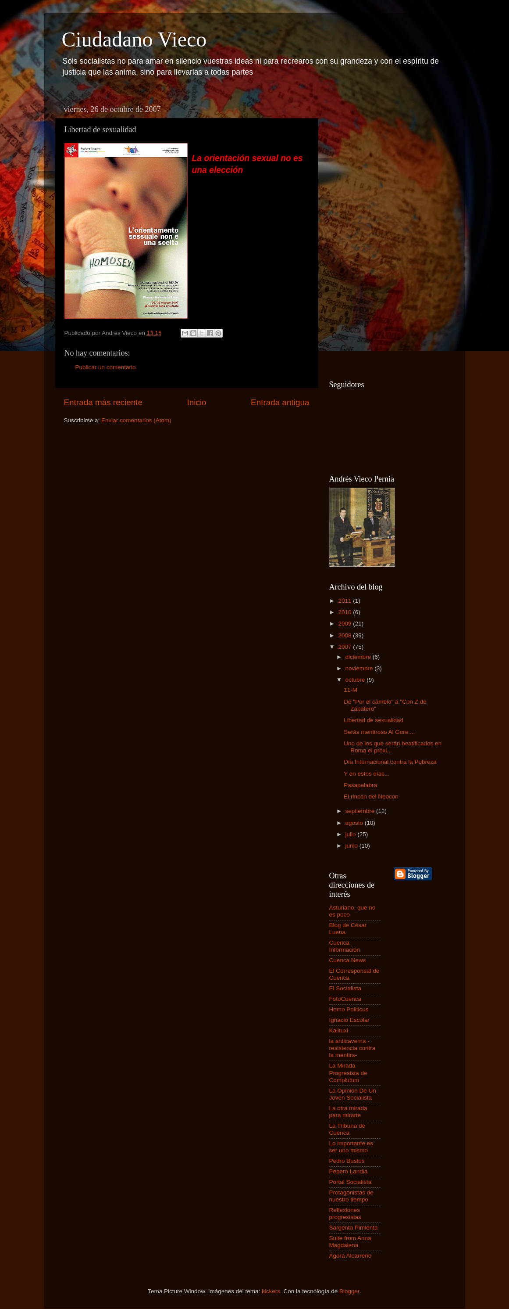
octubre (356, 679)
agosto (355, 823)
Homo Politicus (349, 1009)
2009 (345, 623)
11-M (350, 690)
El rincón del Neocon (371, 796)
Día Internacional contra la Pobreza (390, 762)
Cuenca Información (344, 946)
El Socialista (345, 988)
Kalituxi (339, 1030)
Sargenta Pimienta (353, 1227)
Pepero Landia (348, 1171)
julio (351, 834)
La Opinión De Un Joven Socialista (352, 1094)
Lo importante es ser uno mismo (351, 1147)
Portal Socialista (350, 1182)
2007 (345, 647)
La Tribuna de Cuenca (347, 1129)
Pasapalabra (360, 785)
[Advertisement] (364, 232)
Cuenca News (347, 960)
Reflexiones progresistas (345, 1213)
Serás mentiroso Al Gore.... (379, 732)
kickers (271, 1291)
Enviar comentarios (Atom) (136, 420)
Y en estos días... (366, 773)
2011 (345, 600)
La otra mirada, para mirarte (349, 1111)
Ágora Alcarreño (350, 1255)
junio (352, 845)
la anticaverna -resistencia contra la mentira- (352, 1048)
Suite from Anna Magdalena (350, 1241)
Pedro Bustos (347, 1161)
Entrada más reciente (103, 402)
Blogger (349, 1291)
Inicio (196, 402)
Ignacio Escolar (349, 1020)
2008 (345, 635)
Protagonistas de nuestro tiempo (351, 1196)
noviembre (360, 668)
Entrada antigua (280, 402)
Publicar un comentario (105, 367)
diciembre (359, 657)
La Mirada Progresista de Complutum (348, 1072)
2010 (345, 612)
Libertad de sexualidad (373, 720)
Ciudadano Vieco (134, 39)
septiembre (361, 811)
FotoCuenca (345, 999)
